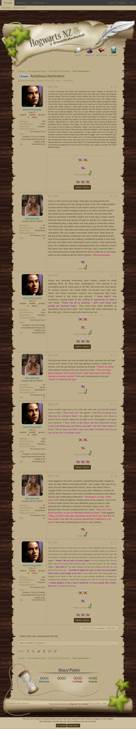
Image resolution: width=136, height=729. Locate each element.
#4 (116, 355)
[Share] (112, 87)
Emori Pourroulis (27, 80)
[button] (28, 3)
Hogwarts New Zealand (17, 703)
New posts (6, 8)
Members (21, 3)
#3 (116, 275)
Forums (8, 3)
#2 (116, 196)
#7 (116, 543)
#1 (116, 87)
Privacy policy (94, 703)
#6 (116, 476)
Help (105, 703)
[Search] (131, 3)
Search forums (19, 8)
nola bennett (68, 81)
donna (57, 81)
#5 (116, 404)
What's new (38, 3)
